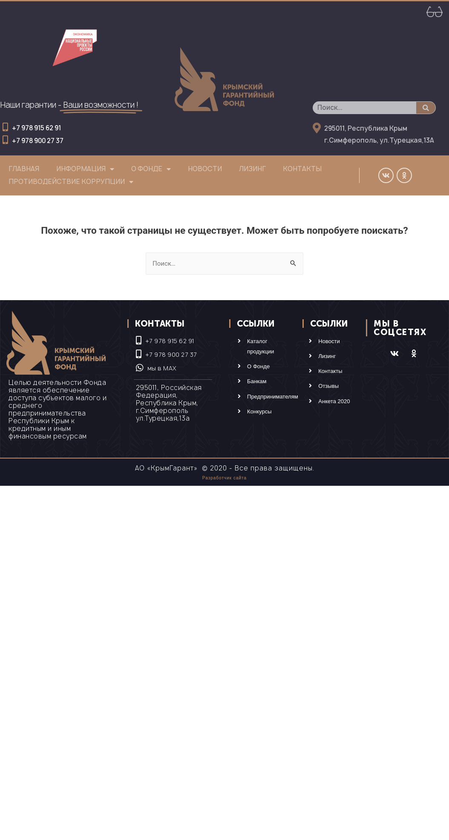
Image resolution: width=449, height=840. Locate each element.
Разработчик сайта (224, 478)
